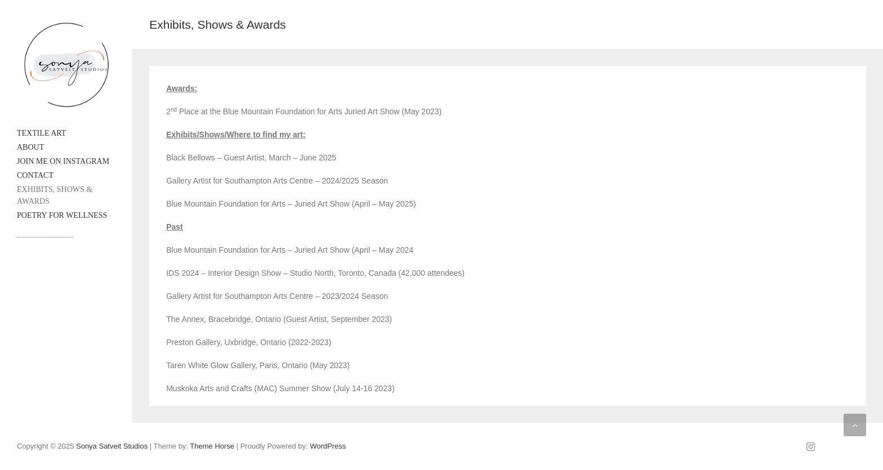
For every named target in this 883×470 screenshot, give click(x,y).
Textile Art (41, 133)
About (30, 147)
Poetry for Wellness (62, 215)
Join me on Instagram (63, 161)
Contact (35, 175)
